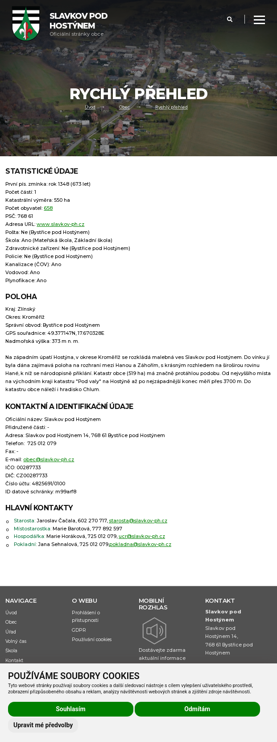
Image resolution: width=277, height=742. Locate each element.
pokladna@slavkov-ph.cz (140, 544)
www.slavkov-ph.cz (60, 224)
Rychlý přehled (171, 107)
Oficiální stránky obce (78, 24)
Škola (11, 651)
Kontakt (14, 660)
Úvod (90, 107)
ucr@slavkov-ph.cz (142, 536)
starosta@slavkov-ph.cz (138, 521)
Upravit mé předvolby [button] (43, 725)
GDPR (79, 630)
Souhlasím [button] (71, 709)
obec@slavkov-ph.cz (48, 460)
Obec (124, 107)
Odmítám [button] (197, 709)
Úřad (10, 632)
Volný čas (15, 641)
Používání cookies (92, 639)
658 (48, 208)
